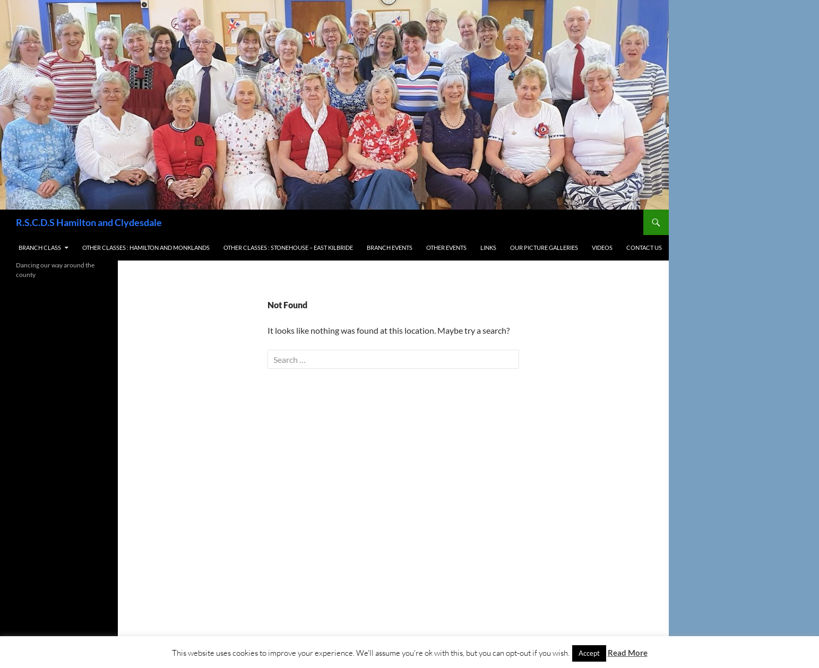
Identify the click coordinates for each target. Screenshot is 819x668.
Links (488, 247)
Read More (628, 652)
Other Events (446, 247)
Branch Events (389, 247)
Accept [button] (589, 653)
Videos (602, 247)
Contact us (644, 247)
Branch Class (40, 247)
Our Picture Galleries (544, 247)
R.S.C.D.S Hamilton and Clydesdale (89, 222)
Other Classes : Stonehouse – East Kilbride (288, 247)
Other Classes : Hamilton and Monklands (146, 247)
